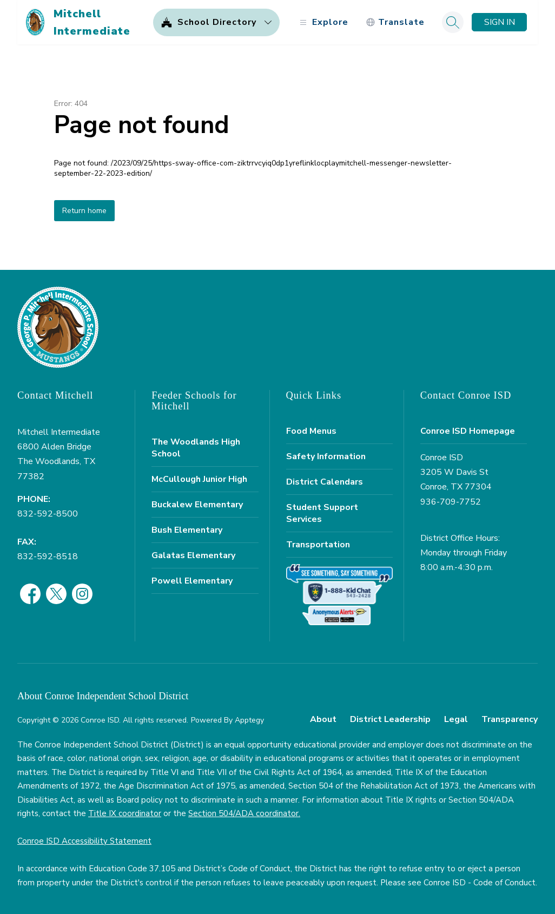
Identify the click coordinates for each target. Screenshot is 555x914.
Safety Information (326, 456)
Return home (84, 211)
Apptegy (249, 720)
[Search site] (453, 22)
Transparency (509, 719)
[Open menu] (322, 22)
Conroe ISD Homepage (467, 431)
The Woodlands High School (195, 448)
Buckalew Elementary (197, 505)
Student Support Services (322, 513)
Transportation (318, 545)
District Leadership (390, 719)
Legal (456, 719)
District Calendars (324, 482)
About (323, 719)
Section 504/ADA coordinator (243, 813)
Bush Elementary (186, 530)
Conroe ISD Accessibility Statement (84, 841)
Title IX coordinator (124, 813)
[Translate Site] (395, 22)
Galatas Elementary (193, 555)
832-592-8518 (47, 556)
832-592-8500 (47, 514)
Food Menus (311, 431)
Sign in (499, 22)
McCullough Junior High (199, 479)
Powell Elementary (192, 581)
